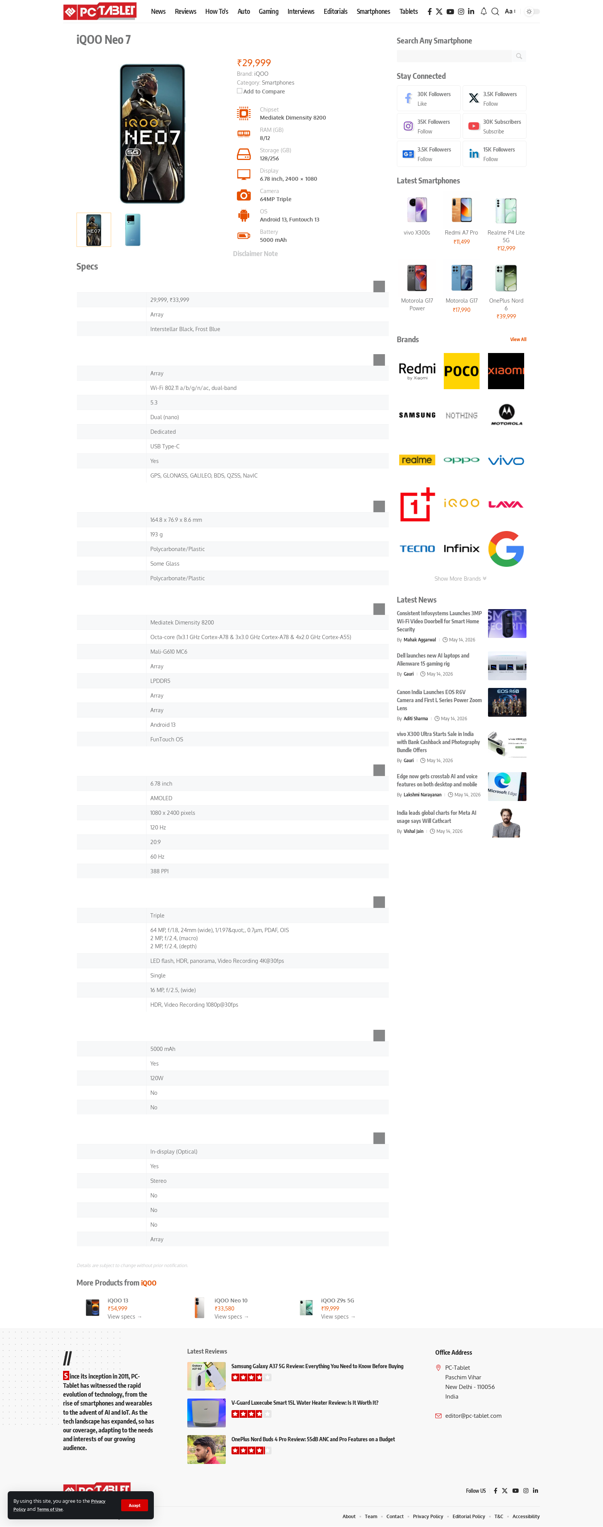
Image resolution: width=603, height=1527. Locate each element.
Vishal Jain (414, 838)
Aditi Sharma (417, 720)
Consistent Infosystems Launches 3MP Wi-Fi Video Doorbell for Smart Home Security (439, 622)
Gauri (409, 675)
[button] (134, 1505)
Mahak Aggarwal (421, 641)
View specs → (125, 1316)
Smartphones (278, 82)
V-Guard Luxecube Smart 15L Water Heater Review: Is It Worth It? (305, 1402)
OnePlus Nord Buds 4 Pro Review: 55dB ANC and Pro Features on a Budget (313, 1439)
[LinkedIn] (471, 12)
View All (518, 341)
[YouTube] (450, 12)
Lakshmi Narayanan (423, 796)
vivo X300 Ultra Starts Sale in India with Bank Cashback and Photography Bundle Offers (438, 743)
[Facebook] (430, 12)
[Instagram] (461, 12)
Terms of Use (53, 1509)
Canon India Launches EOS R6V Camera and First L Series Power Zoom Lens (439, 701)
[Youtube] (494, 127)
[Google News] (429, 155)
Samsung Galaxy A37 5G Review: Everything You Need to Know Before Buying (317, 1366)
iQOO (149, 1282)
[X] (439, 12)
